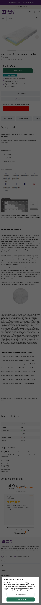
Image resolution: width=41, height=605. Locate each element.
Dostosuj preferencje (20, 594)
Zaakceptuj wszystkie (20, 599)
